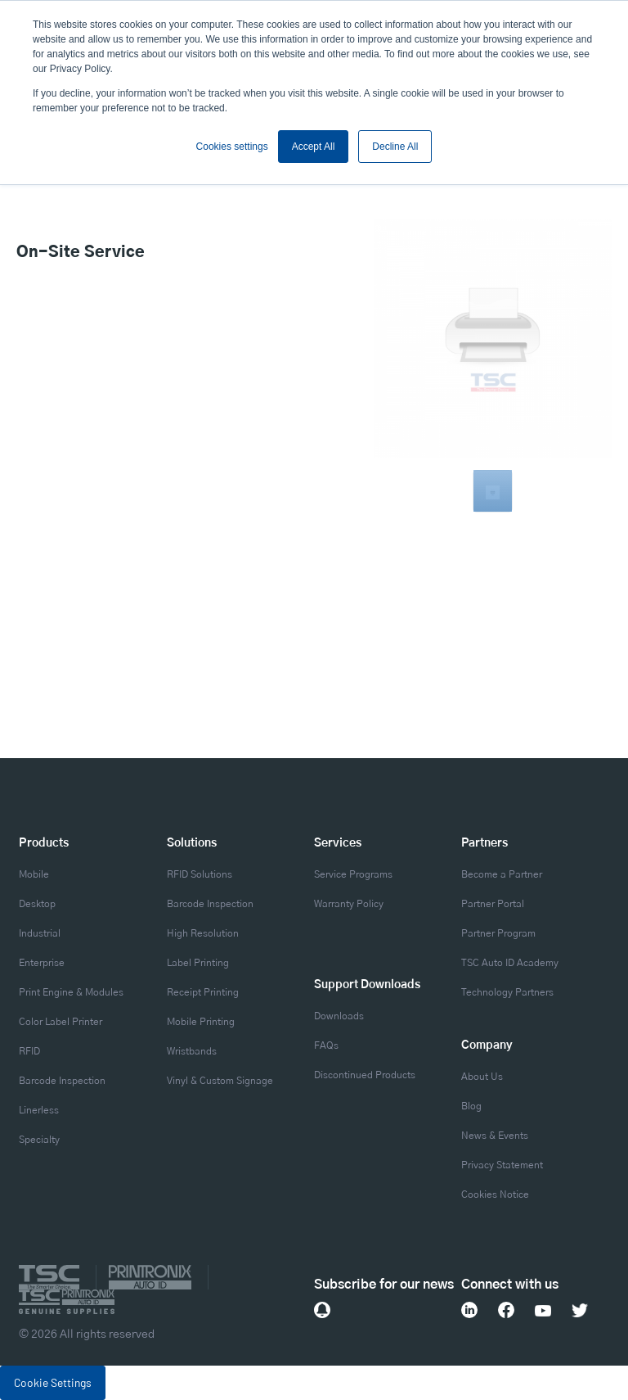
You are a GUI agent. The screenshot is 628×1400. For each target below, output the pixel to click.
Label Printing (198, 963)
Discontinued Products (364, 1075)
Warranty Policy (349, 904)
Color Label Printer (60, 1022)
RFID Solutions (199, 874)
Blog (471, 1106)
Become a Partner (501, 874)
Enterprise (42, 963)
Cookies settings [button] (232, 146)
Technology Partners (507, 992)
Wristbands (192, 1051)
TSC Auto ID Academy (509, 963)
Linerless (39, 1110)
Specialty (39, 1140)
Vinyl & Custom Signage (220, 1081)
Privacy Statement (502, 1165)
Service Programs (353, 874)
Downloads (339, 1016)
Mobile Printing (201, 1022)
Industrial (40, 933)
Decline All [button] (395, 146)
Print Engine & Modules (71, 992)
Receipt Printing (203, 992)
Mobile (34, 874)
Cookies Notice (495, 1194)
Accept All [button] (313, 146)
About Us (482, 1077)
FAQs (326, 1045)
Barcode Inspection (62, 1081)
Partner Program (498, 933)
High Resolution (203, 933)
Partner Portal (492, 904)
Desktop (37, 904)
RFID (29, 1051)
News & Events (494, 1135)
